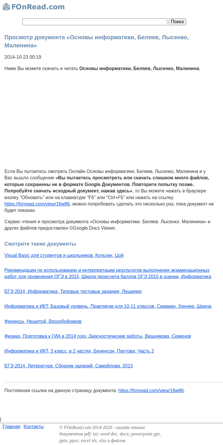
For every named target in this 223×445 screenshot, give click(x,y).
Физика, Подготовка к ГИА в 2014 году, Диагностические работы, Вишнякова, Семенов (97, 336)
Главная (11, 426)
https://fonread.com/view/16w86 (37, 203)
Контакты (34, 426)
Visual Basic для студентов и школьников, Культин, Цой (63, 255)
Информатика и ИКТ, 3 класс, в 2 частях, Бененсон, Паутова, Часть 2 (79, 351)
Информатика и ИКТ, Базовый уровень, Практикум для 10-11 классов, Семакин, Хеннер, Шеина (107, 306)
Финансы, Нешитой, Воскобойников (42, 321)
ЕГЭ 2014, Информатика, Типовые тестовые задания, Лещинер (72, 291)
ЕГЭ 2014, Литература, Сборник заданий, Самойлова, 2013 (68, 365)
